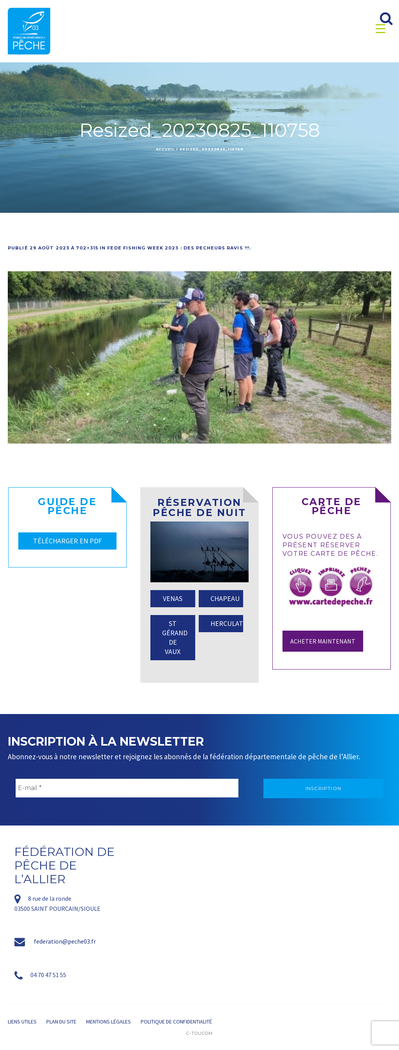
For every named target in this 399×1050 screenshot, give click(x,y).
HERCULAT (226, 623)
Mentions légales (108, 1021)
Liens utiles (22, 1021)
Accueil (165, 149)
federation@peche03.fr (65, 941)
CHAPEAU (225, 598)
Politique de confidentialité (176, 1021)
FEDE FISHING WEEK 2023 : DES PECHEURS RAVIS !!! (178, 248)
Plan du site (61, 1021)
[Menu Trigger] (380, 28)
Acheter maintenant (322, 641)
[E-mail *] (127, 788)
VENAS (172, 598)
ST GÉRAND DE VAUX (174, 637)
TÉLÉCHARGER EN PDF (67, 540)
